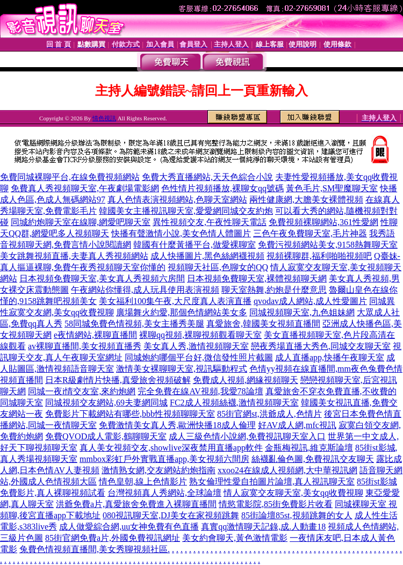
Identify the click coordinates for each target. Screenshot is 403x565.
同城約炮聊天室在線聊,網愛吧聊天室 (80, 222)
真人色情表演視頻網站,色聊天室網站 (177, 199)
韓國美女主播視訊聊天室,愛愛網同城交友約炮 (186, 210)
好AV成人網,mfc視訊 (297, 425)
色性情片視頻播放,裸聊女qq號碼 (222, 188)
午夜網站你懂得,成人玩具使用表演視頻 (145, 289)
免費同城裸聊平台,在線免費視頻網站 (70, 177)
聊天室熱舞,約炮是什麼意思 (274, 289)
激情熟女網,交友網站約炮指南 (158, 470)
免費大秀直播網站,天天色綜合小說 (207, 177)
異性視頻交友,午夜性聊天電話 (210, 222)
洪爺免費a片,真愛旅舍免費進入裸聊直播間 (136, 504)
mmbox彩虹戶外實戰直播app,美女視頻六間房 (164, 458)
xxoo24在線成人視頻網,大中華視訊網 (287, 470)
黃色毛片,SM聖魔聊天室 (332, 188)
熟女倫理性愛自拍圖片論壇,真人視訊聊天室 (272, 481)
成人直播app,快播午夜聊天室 (329, 357)
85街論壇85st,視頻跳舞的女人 (296, 515)
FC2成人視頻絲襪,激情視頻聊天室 (234, 402)
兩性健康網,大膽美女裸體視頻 (306, 199)
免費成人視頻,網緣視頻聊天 (245, 380)
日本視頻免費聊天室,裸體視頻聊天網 (257, 278)
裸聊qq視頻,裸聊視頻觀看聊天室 (200, 334)
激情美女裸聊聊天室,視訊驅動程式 (181, 368)
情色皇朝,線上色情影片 (143, 481)
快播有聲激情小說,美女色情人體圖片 (181, 233)
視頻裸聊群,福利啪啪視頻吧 (319, 255)
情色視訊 (104, 118)
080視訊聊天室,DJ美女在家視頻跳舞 (171, 515)
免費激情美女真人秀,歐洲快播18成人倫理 (177, 425)
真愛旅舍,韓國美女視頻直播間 (263, 323)
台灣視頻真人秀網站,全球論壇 (164, 492)
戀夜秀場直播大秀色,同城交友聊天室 (321, 346)
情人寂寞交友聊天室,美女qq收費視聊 (293, 492)
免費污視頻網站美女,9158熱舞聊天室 (328, 244)
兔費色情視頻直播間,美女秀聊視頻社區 (93, 549)
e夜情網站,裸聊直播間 (95, 334)
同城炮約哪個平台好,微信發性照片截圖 (199, 357)
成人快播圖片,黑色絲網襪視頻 (207, 255)
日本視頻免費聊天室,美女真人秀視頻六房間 (102, 278)
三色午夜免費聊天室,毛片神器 (310, 233)
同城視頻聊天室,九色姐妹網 (302, 312)
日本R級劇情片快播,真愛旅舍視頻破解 (118, 380)
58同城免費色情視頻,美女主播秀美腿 (134, 323)
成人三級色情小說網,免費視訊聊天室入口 (247, 436)
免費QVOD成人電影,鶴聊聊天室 (106, 436)
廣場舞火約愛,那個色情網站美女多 (181, 312)
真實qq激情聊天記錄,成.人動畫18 (263, 526)
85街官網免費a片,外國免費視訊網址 (112, 537)
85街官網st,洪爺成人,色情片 (269, 413)
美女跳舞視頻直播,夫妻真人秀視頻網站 (74, 255)
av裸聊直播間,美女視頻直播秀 (84, 346)
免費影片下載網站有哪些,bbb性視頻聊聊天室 (130, 413)
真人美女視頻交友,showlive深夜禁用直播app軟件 (171, 447)
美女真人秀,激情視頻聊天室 (196, 346)
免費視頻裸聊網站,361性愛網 (323, 222)
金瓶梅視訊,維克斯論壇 (309, 447)
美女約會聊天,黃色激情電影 (234, 537)
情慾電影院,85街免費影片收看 (276, 504)
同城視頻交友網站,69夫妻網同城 (106, 402)
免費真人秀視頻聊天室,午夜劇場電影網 (85, 188)
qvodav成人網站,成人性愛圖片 (310, 301)
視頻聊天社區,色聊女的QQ (218, 267)
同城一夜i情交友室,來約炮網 (81, 391)
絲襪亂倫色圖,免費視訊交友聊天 (312, 458)
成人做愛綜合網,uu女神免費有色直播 (129, 526)
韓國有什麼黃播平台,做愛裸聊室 (194, 244)
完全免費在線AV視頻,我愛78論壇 (200, 391)
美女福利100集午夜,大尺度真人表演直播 (175, 301)
